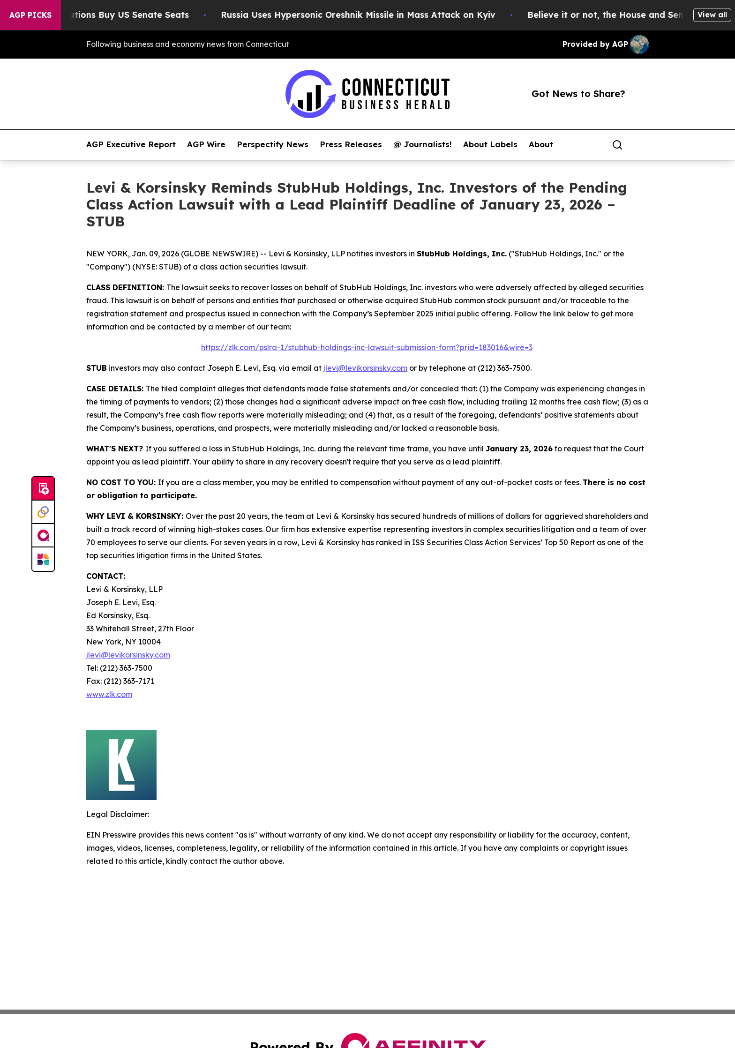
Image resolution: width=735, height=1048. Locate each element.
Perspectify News (272, 144)
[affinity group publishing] (43, 535)
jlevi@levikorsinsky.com (365, 368)
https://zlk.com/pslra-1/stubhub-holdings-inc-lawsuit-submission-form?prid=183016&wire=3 (366, 347)
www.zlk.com (109, 694)
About (541, 144)
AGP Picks (30, 15)
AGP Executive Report (131, 144)
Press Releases (351, 144)
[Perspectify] (43, 512)
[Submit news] (43, 489)
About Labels (490, 144)
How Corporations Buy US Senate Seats (110, 14)
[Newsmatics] (43, 559)
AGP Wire (206, 144)
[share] (642, 144)
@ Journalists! (422, 144)
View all (712, 14)
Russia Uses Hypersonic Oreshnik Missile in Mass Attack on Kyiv (365, 14)
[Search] (617, 145)
